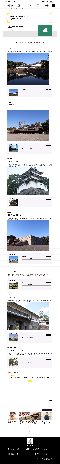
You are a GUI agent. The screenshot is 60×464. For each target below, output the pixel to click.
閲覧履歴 (45, 1)
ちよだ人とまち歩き (12, 8)
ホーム (8, 8)
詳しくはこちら (48, 89)
